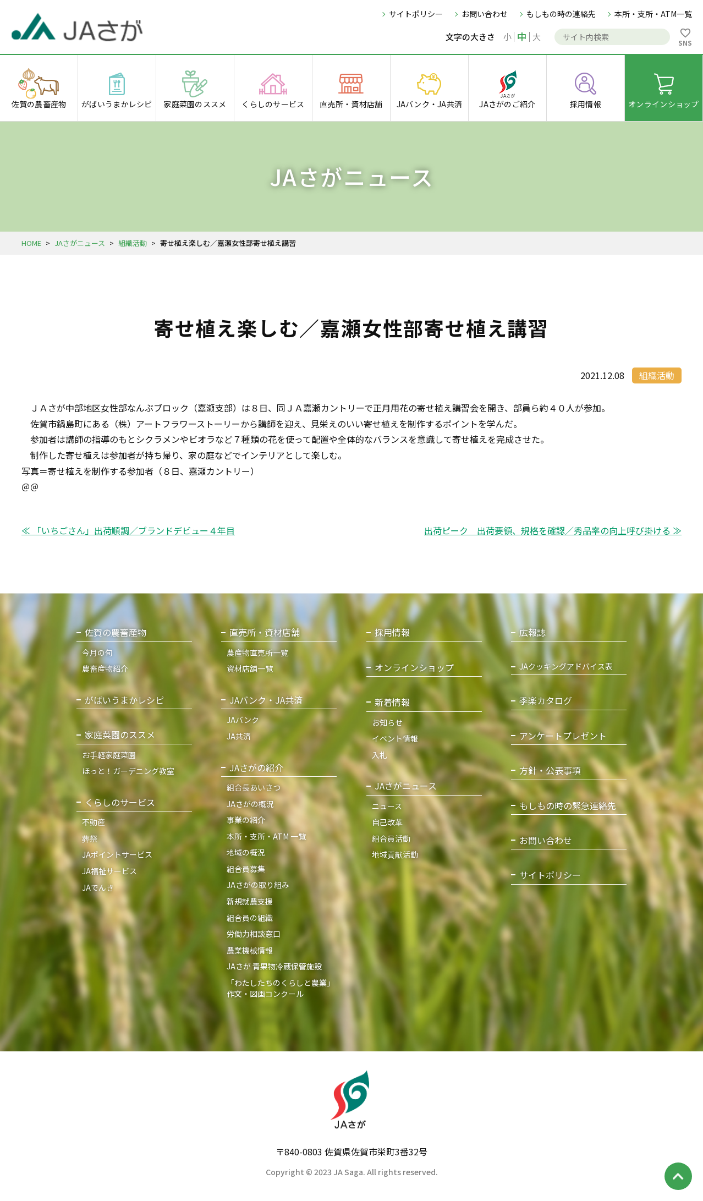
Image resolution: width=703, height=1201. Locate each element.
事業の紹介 (246, 819)
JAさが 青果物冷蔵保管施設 (274, 966)
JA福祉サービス (109, 870)
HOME (31, 243)
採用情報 (392, 632)
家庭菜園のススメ (120, 734)
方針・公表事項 (550, 770)
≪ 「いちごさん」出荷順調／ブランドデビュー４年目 (128, 530)
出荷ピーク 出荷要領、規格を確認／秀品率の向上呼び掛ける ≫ (553, 530)
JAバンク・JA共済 (266, 700)
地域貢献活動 (395, 854)
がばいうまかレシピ (124, 700)
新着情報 (392, 702)
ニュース (387, 805)
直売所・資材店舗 (264, 632)
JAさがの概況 (250, 803)
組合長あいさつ (254, 787)
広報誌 (532, 632)
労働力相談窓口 (254, 933)
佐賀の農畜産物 (115, 632)
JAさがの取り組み (258, 884)
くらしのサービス (120, 802)
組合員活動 (391, 838)
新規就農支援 (250, 901)
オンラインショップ (414, 667)
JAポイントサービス (117, 854)
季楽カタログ (545, 700)
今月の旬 (97, 652)
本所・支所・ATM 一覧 (266, 836)
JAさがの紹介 (256, 767)
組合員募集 (246, 868)
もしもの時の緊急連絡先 (567, 805)
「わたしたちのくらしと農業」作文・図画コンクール (280, 988)
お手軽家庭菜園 (109, 754)
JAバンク (243, 719)
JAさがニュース (79, 243)
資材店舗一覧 (250, 668)
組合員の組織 (250, 917)
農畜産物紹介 (105, 668)
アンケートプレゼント (563, 736)
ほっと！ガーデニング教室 (128, 770)
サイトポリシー (416, 13)
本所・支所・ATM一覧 (653, 13)
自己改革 (387, 821)
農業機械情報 (250, 950)
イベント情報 (395, 738)
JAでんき (98, 887)
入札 (379, 754)
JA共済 (239, 736)
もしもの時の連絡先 (561, 13)
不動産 (93, 821)
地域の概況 (246, 852)
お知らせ (387, 722)
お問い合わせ (485, 13)
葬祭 (89, 838)
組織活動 (132, 243)
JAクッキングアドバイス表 (566, 666)
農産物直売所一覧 (257, 652)
